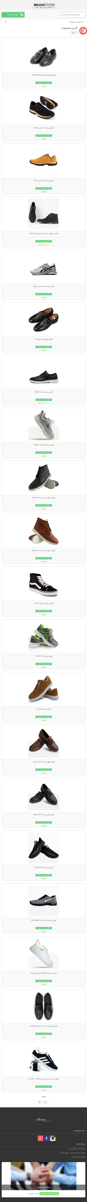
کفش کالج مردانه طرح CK (43, 339)
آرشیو (74, 33)
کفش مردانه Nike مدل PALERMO (43, 921)
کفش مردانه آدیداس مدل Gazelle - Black (43, 1079)
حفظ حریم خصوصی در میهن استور (72, 1153)
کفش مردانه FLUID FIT (43, 656)
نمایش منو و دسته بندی (71, 15)
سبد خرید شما (13, 15)
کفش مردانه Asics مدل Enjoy (43, 286)
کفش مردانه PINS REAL (44, 868)
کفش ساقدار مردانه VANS (43, 603)
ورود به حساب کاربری (49, 1194)
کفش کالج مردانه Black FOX (43, 815)
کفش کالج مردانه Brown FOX (43, 762)
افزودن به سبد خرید (43, 83)
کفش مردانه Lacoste (43, 709)
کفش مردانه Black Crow (44, 392)
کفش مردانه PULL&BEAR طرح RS (44, 973)
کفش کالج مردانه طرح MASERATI (44, 75)
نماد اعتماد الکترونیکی (77, 1149)
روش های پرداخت (78, 1157)
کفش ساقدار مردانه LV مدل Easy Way (44, 234)
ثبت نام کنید (32, 1194)
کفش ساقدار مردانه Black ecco (44, 498)
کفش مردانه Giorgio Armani (43, 445)
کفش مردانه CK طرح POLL (44, 181)
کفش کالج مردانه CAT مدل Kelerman (43, 1026)
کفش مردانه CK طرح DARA (44, 128)
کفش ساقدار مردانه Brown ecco (43, 551)
